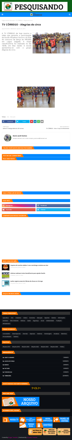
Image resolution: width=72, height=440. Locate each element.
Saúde (29, 321)
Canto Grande (36, 357)
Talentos (16, 336)
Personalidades (7, 336)
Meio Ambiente (14, 321)
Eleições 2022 (35, 347)
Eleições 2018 (16, 347)
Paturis (36, 368)
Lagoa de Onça (36, 361)
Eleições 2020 (25, 347)
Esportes (47, 318)
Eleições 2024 (44, 347)
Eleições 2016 (6, 347)
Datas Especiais (16, 334)
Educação (12, 20)
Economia (32, 318)
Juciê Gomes (6, 28)
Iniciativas (56, 334)
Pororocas (36, 372)
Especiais (32, 334)
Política (62, 347)
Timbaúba (36, 376)
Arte (8, 117)
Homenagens (47, 334)
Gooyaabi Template (32, 437)
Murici (36, 365)
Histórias (39, 334)
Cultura (25, 318)
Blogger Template (13, 437)
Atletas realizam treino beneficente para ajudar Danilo (27, 273)
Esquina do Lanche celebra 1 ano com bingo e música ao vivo (29, 265)
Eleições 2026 (54, 347)
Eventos (54, 318)
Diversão (25, 334)
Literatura (5, 321)
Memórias (64, 334)
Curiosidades (6, 334)
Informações (61, 318)
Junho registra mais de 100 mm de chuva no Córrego (26, 281)
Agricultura (6, 318)
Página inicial (5, 20)
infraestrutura (6, 323)
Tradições (59, 321)
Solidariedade (50, 321)
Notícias (23, 321)
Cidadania (18, 318)
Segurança (36, 321)
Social (42, 321)
